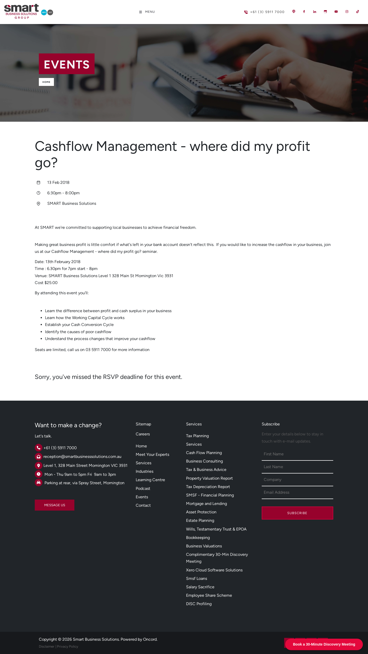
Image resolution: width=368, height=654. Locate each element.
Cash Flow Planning (204, 452)
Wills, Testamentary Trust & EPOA (216, 529)
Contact (143, 505)
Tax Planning (197, 435)
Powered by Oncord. (139, 639)
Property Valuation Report (209, 478)
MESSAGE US (45, 503)
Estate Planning (200, 520)
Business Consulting (204, 461)
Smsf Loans (196, 578)
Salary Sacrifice (200, 586)
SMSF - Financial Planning (210, 495)
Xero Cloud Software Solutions (214, 570)
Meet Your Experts (152, 454)
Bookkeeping (198, 537)
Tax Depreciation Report (208, 486)
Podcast (143, 488)
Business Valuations (204, 546)
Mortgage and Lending (206, 503)
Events (142, 496)
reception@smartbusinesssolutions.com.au (82, 456)
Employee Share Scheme (209, 595)
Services (143, 462)
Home (46, 82)
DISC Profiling (199, 603)
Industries (144, 471)
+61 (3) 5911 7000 (256, 10)
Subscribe (297, 513)
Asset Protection (201, 512)
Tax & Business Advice (206, 469)
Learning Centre (150, 479)
